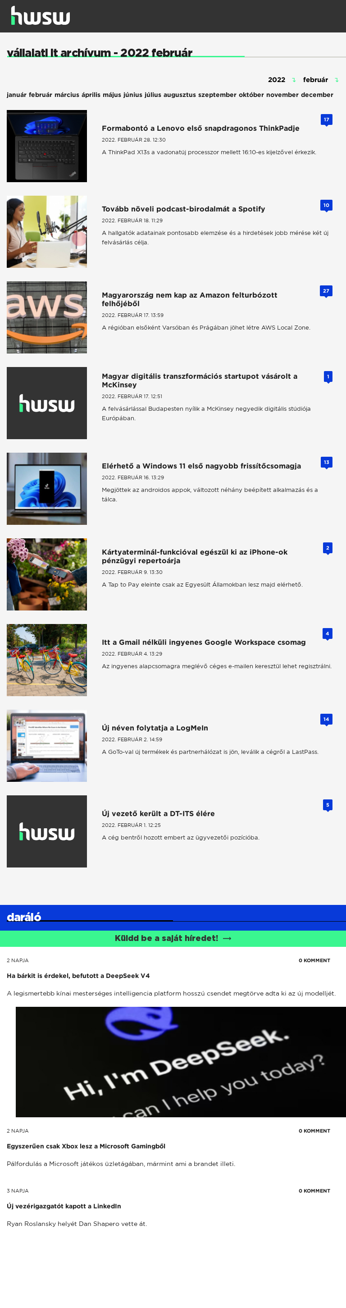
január (17, 95)
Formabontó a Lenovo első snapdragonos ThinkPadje (201, 128)
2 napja (18, 960)
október (251, 95)
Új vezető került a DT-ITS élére (158, 813)
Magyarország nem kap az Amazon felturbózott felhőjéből (190, 299)
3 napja (18, 1190)
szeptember (217, 95)
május (112, 95)
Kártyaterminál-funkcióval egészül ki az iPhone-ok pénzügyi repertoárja (194, 556)
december (317, 95)
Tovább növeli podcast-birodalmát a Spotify (183, 209)
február (40, 95)
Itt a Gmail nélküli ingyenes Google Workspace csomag (204, 642)
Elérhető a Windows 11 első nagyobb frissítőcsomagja (201, 466)
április (91, 95)
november (282, 95)
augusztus (180, 95)
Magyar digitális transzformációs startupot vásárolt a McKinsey (199, 381)
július (153, 95)
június (132, 95)
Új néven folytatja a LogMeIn (155, 728)
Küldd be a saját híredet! (173, 939)
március (67, 95)
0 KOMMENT (314, 960)
